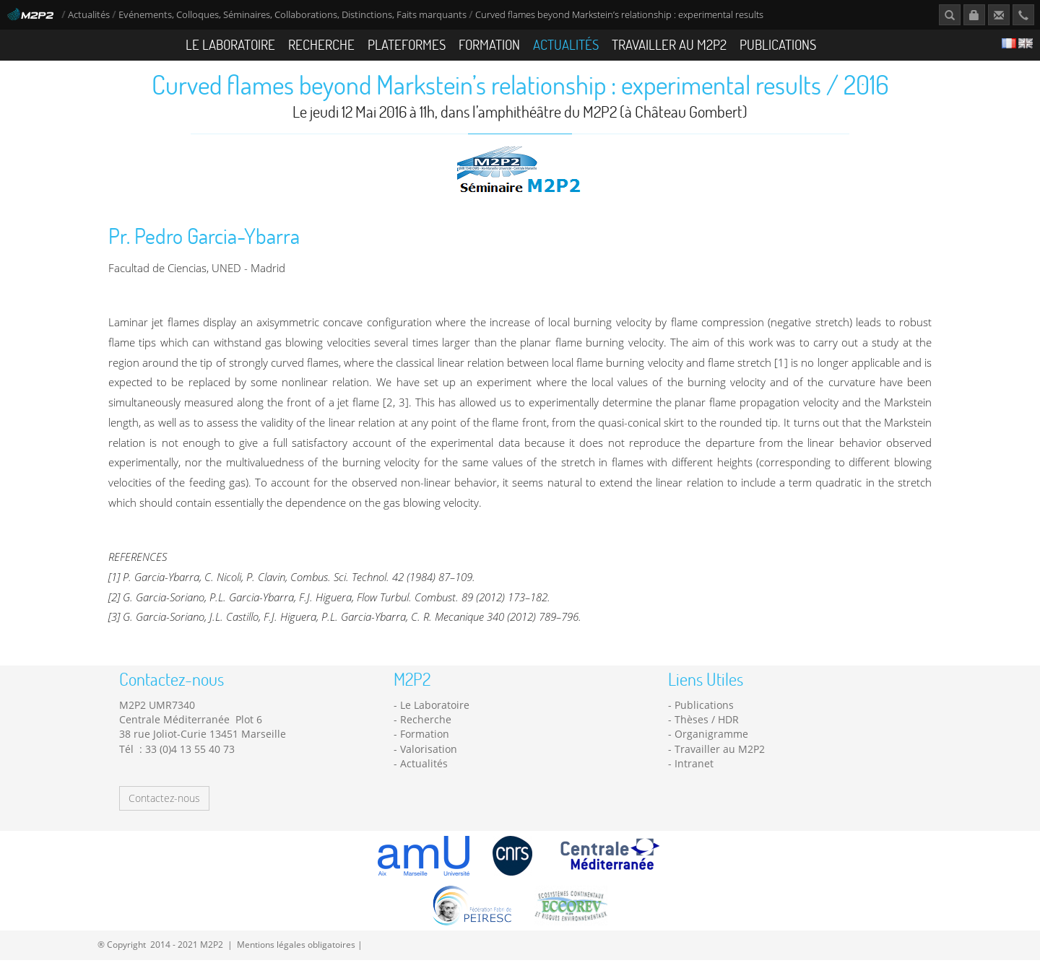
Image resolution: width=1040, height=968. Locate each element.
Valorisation (428, 757)
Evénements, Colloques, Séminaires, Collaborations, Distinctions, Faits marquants (292, 15)
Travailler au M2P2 (669, 44)
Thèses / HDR (707, 728)
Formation (489, 44)
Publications (778, 44)
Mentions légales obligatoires (296, 953)
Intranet (694, 772)
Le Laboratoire (230, 44)
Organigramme (711, 742)
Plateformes (407, 44)
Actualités (89, 15)
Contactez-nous (164, 806)
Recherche (321, 44)
